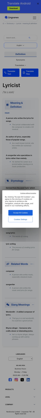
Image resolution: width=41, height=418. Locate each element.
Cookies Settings (20, 219)
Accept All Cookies (20, 213)
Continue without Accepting (28, 193)
